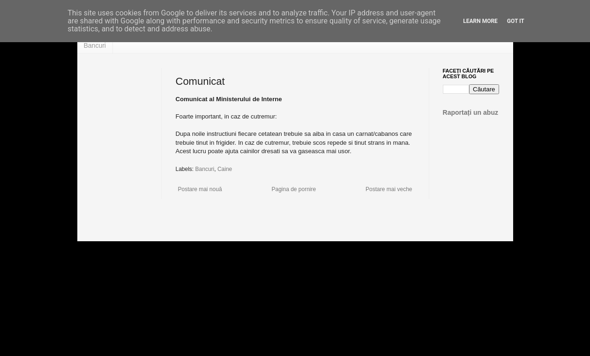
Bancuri (95, 45)
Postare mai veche (389, 189)
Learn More (480, 21)
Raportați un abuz (471, 112)
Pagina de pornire (293, 189)
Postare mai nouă (200, 189)
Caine (224, 169)
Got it (515, 21)
